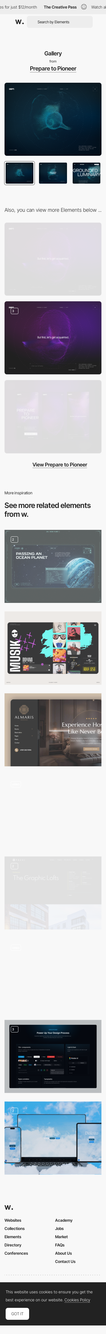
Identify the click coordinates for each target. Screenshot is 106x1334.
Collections (15, 1228)
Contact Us (65, 1261)
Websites (13, 1220)
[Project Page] (53, 893)
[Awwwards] (19, 22)
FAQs (59, 1244)
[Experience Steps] (53, 337)
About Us (63, 1253)
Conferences (16, 1253)
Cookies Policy (77, 1300)
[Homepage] (53, 974)
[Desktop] (53, 259)
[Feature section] (53, 1056)
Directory (13, 1244)
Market (61, 1236)
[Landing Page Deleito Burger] (53, 1138)
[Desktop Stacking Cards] (53, 811)
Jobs (59, 1228)
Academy (64, 1220)
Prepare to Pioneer (53, 68)
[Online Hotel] (53, 729)
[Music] (53, 647)
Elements (13, 1236)
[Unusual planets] (53, 566)
